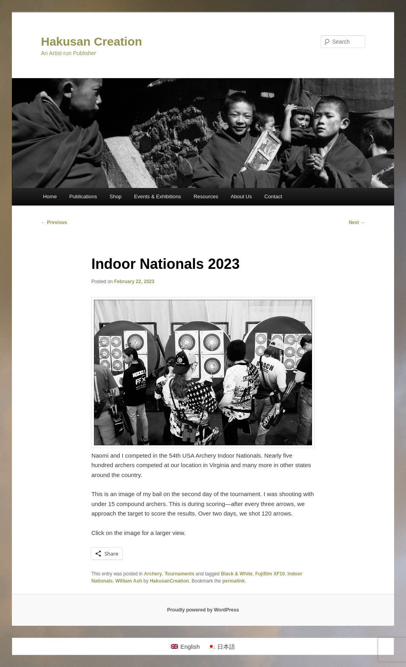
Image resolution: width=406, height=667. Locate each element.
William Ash (128, 581)
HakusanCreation (169, 581)
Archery (153, 574)
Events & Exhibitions (157, 196)
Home (50, 196)
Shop (115, 196)
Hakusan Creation (91, 41)
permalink (233, 581)
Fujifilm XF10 (270, 574)
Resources (205, 196)
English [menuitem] (190, 646)
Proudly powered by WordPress (203, 610)
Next (357, 222)
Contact (273, 196)
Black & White (237, 574)
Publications (83, 196)
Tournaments (179, 574)
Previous (54, 222)
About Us (241, 196)
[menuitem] (185, 646)
